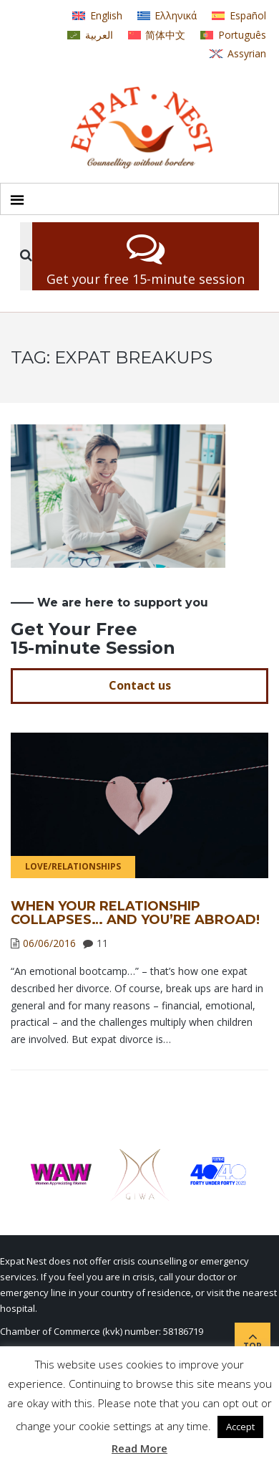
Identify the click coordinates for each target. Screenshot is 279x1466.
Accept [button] (240, 1426)
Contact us (140, 685)
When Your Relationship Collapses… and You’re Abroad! (135, 913)
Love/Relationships (73, 866)
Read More (139, 1448)
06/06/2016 (49, 943)
